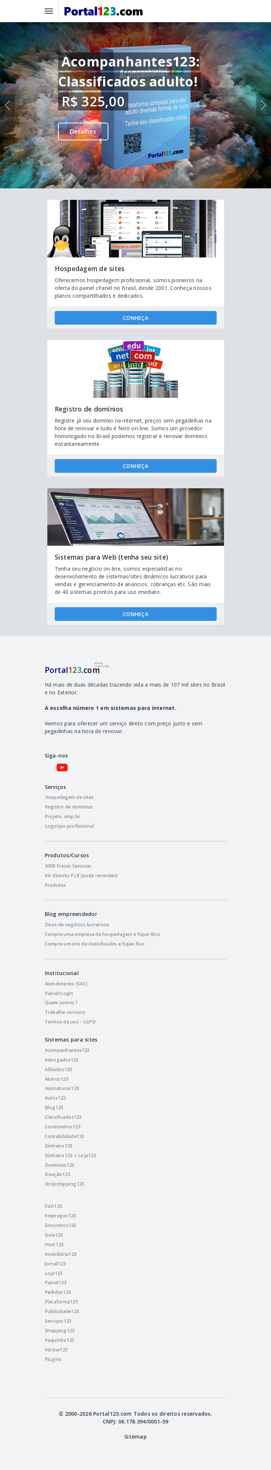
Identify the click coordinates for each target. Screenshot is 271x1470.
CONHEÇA (135, 317)
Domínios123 (60, 1165)
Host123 (54, 1244)
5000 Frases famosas (68, 866)
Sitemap (135, 1436)
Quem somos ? (61, 1002)
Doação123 (57, 1174)
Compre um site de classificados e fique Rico (95, 944)
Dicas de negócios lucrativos (77, 925)
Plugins (53, 1359)
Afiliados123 (58, 1069)
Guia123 (54, 1235)
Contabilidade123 (65, 1136)
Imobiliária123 (61, 1254)
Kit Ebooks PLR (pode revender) (81, 875)
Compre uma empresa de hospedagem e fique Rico (102, 934)
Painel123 (56, 1282)
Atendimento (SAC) (66, 984)
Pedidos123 (58, 1292)
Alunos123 (56, 1079)
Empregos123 (60, 1216)
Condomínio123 (63, 1127)
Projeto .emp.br (63, 816)
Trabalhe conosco (65, 1012)
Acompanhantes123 (67, 1050)
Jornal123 (55, 1264)
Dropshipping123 (65, 1184)
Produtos (55, 885)
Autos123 (55, 1098)
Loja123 (54, 1273)
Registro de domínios (69, 807)
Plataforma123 (61, 1302)
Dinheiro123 (59, 1146)
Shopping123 (60, 1330)
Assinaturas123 (62, 1088)
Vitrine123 (56, 1350)
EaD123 (53, 1206)
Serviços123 (58, 1321)
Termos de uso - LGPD (70, 1022)
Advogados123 (62, 1060)
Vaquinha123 (60, 1340)
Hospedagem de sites (69, 797)
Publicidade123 (62, 1311)
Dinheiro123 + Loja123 (70, 1155)
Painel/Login (59, 993)
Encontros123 (61, 1225)
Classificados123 (63, 1117)
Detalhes (83, 131)
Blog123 (54, 1107)
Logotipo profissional (69, 826)
